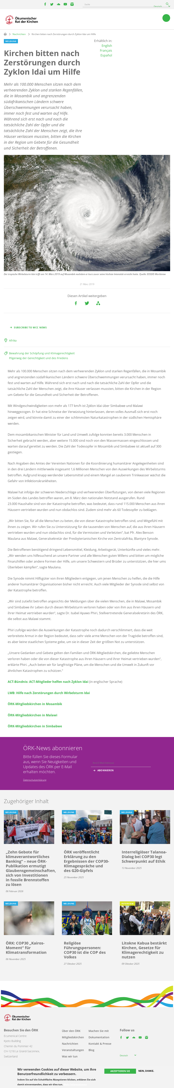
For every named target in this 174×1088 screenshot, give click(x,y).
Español (106, 55)
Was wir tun (70, 1056)
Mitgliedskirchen (73, 1037)
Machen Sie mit (99, 1031)
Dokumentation (99, 1037)
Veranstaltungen (73, 1050)
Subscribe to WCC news (30, 327)
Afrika (13, 340)
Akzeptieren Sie (120, 1071)
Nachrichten (19, 34)
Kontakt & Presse (100, 1043)
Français (106, 50)
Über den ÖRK (71, 1031)
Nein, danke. (146, 1071)
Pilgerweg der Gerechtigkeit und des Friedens (38, 358)
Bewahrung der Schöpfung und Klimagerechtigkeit (42, 353)
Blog (91, 1050)
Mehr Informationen (75, 1084)
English (107, 46)
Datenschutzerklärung (34, 779)
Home (5, 34)
